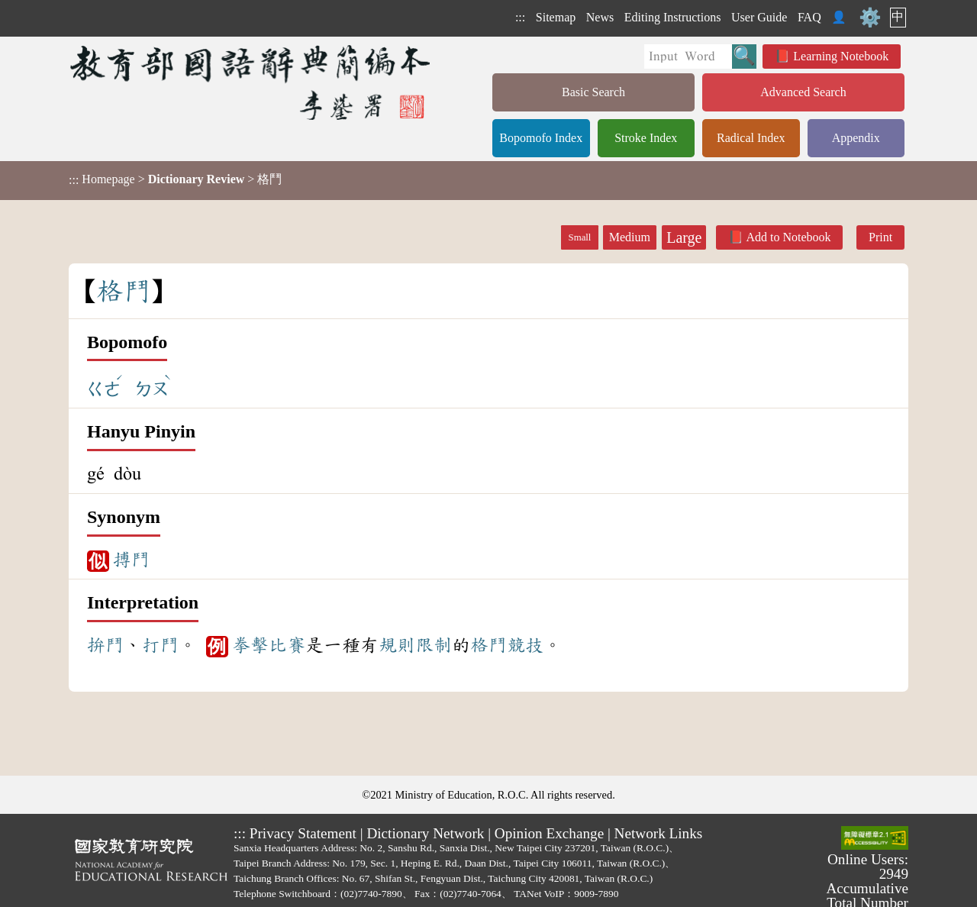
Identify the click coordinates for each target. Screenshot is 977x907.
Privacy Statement (303, 833)
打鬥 (160, 645)
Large (683, 237)
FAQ (809, 17)
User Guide (759, 17)
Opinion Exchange (549, 833)
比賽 (287, 645)
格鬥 (488, 645)
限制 (433, 645)
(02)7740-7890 (371, 893)
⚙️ (870, 17)
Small (580, 237)
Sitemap (556, 17)
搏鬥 (131, 559)
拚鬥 (105, 645)
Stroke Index (645, 137)
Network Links (658, 833)
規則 (397, 645)
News (600, 17)
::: (520, 17)
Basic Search (593, 92)
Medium (629, 237)
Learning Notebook (840, 56)
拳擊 (250, 645)
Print (880, 237)
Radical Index (751, 137)
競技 (525, 645)
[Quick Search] (688, 56)
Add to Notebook (788, 237)
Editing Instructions (672, 17)
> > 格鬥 (175, 179)
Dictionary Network (425, 833)
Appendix (856, 137)
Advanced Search (803, 92)
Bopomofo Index (540, 137)
